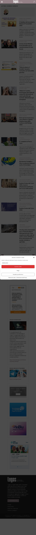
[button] (34, 257)
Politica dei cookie (12, 277)
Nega (18, 270)
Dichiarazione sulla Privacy (21, 277)
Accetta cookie (18, 266)
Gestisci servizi (5, 262)
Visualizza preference (18, 274)
